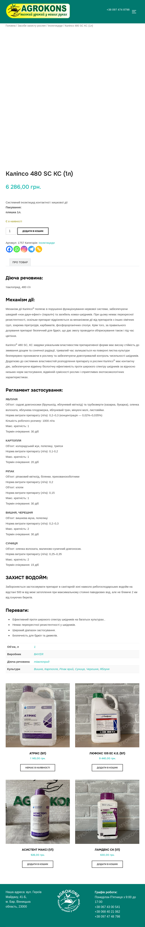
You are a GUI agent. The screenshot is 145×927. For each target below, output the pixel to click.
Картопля (51, 669)
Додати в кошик (32, 231)
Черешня (92, 669)
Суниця (80, 669)
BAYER (38, 654)
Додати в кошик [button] (107, 767)
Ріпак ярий (66, 669)
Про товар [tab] (20, 262)
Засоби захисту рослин (32, 25)
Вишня (38, 669)
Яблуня (104, 669)
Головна (10, 25)
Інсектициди (55, 25)
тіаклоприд (41, 661)
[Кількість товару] (11, 231)
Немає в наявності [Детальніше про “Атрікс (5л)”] (37, 767)
